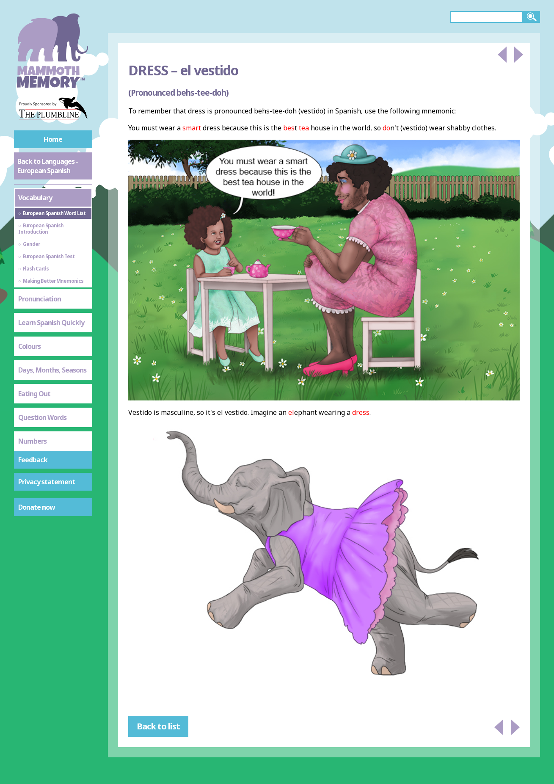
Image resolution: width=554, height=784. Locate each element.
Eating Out (34, 393)
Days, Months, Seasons (52, 370)
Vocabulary (35, 197)
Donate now (36, 507)
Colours (29, 346)
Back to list (158, 726)
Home (53, 139)
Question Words (42, 417)
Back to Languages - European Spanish (47, 166)
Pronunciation (39, 299)
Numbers (32, 441)
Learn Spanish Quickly (51, 322)
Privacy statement (46, 481)
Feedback (32, 459)
